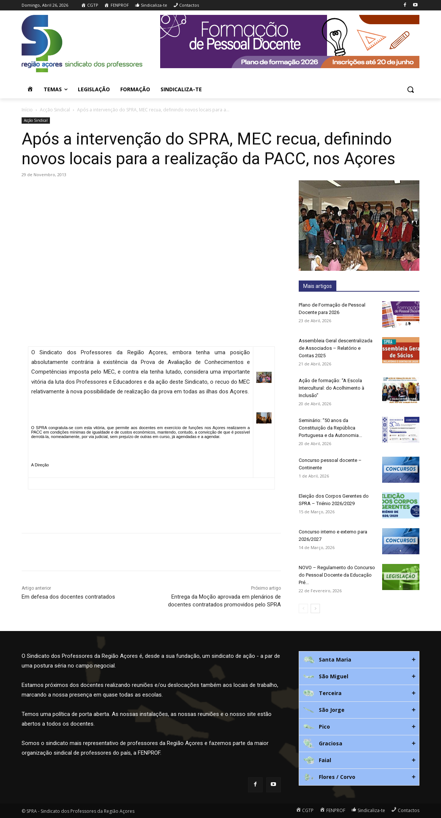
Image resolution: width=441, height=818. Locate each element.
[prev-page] (303, 608)
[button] (410, 89)
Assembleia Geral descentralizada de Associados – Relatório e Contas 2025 (335, 348)
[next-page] (315, 608)
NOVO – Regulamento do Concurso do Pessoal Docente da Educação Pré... (337, 575)
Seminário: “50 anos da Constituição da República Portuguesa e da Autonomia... (330, 428)
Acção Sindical (55, 110)
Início (27, 110)
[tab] (359, 659)
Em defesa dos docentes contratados (68, 596)
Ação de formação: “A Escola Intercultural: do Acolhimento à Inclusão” (331, 388)
